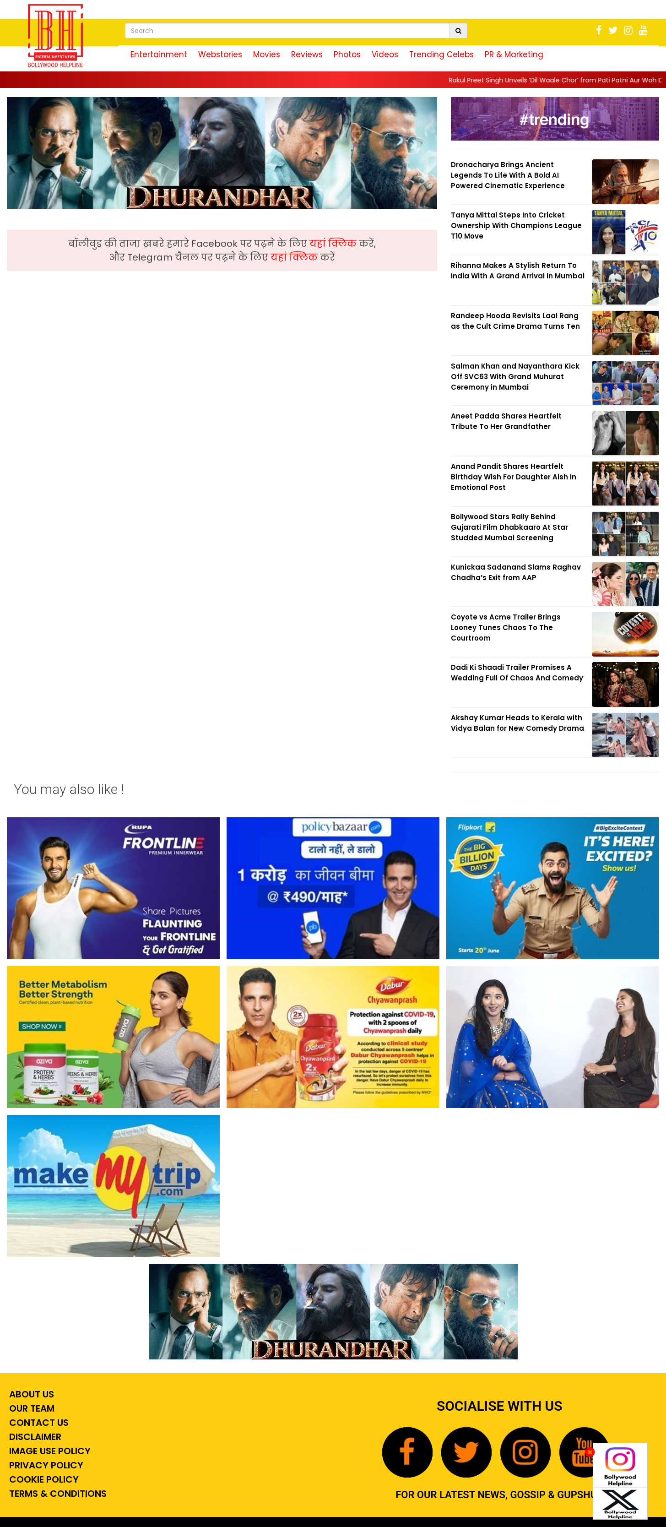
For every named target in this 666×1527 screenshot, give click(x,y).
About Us (30, 1394)
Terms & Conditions (57, 1493)
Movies (266, 54)
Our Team (30, 1408)
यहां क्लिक (334, 243)
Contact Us (38, 1422)
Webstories (220, 54)
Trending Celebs (441, 54)
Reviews (307, 54)
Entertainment (158, 54)
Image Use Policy (49, 1451)
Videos (385, 54)
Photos (347, 54)
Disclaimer (34, 1436)
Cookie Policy (43, 1479)
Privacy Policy (45, 1465)
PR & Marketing (514, 54)
